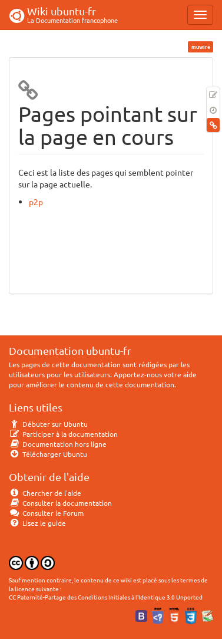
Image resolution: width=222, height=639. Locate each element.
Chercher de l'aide (45, 493)
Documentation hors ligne (58, 444)
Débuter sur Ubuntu (48, 424)
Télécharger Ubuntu (48, 454)
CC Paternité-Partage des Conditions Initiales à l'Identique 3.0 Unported (106, 596)
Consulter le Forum (46, 513)
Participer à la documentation (63, 434)
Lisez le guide (37, 523)
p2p (36, 201)
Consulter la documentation (60, 503)
